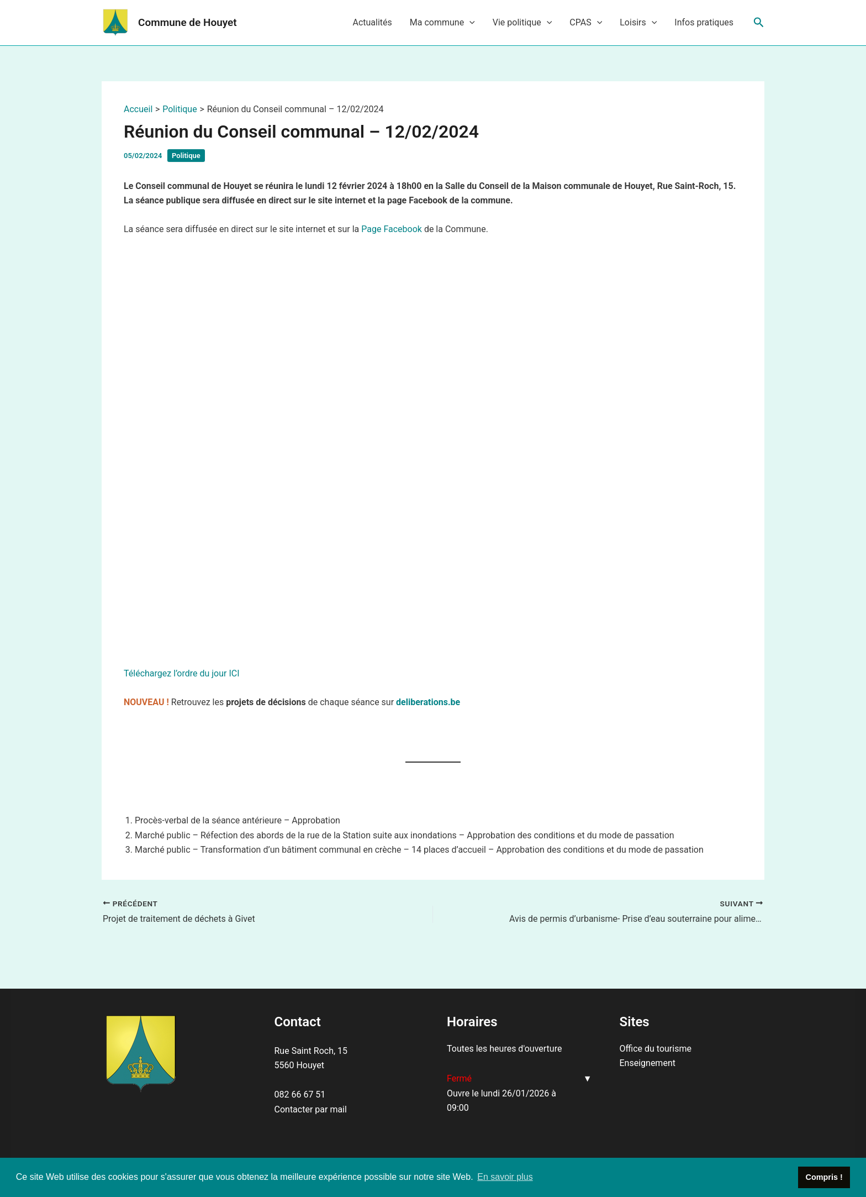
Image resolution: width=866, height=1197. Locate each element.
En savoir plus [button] (505, 1177)
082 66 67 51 (300, 1094)
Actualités (372, 22)
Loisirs (638, 23)
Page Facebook (391, 229)
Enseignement (647, 1063)
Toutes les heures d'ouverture (504, 1048)
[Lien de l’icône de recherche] (758, 22)
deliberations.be (428, 702)
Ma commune (442, 23)
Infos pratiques (703, 22)
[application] (469, 23)
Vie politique (522, 23)
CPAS (585, 23)
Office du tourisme (655, 1048)
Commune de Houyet (187, 22)
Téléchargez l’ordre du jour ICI (182, 673)
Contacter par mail (310, 1109)
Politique (186, 155)
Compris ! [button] (824, 1177)
